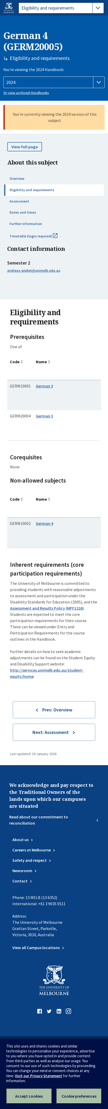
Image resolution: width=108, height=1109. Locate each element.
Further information (26, 223)
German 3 (44, 386)
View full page (24, 146)
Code (15, 361)
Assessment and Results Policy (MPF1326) (47, 608)
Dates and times (23, 212)
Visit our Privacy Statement (38, 1075)
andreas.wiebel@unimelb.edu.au (33, 270)
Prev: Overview (57, 710)
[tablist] (61, 8)
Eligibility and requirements (32, 190)
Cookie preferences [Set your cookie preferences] (79, 1096)
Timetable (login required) (39, 238)
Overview (17, 178)
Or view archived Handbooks (26, 92)
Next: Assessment (50, 732)
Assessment (19, 201)
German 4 (44, 523)
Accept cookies (29, 1096)
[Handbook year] (54, 82)
